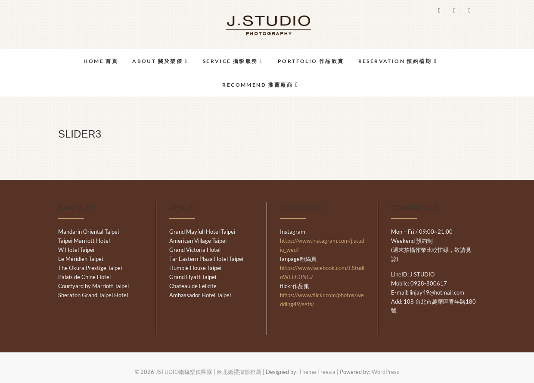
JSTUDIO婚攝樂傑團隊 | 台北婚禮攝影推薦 (208, 371)
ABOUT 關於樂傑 (157, 61)
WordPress (385, 371)
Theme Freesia (317, 371)
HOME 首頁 (101, 61)
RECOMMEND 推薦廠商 (257, 85)
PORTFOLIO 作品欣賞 (311, 61)
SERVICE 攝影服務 (230, 61)
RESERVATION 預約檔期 (395, 61)
